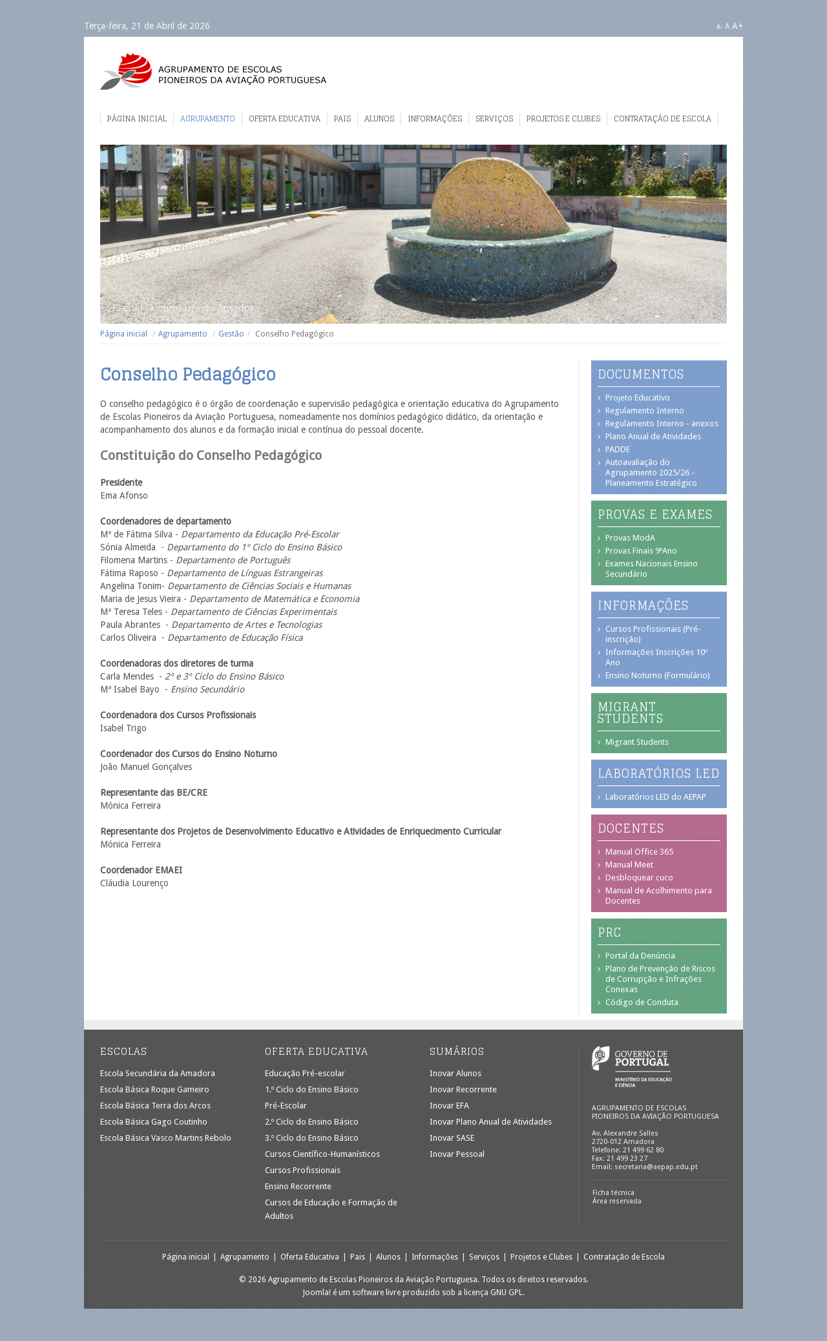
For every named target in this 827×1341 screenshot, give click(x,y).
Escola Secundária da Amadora (157, 1073)
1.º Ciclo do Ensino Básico (312, 1089)
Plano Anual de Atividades (653, 436)
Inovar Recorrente (463, 1089)
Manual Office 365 (639, 852)
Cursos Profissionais (302, 1170)
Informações (435, 118)
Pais (342, 118)
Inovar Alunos (455, 1073)
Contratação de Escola (662, 118)
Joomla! (317, 1292)
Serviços (494, 118)
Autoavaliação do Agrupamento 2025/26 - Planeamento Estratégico (651, 472)
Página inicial (137, 118)
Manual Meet (629, 864)
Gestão (231, 333)
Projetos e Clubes (563, 118)
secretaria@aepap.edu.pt (656, 1167)
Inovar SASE (452, 1138)
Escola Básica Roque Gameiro (154, 1089)
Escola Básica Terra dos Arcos (155, 1105)
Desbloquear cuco (639, 877)
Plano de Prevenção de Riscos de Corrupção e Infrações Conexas (660, 979)
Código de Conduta (641, 1002)
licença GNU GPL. (494, 1292)
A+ (737, 26)
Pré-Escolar (286, 1105)
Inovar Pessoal (457, 1154)
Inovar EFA (449, 1105)
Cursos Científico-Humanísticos (322, 1154)
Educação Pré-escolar (305, 1073)
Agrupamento (207, 118)
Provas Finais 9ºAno (641, 551)
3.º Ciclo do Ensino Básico (312, 1138)
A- (719, 26)
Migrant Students (637, 742)
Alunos (379, 118)
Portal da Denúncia (640, 956)
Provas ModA (630, 538)
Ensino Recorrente (298, 1186)
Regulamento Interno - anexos (661, 423)
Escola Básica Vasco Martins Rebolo (165, 1138)
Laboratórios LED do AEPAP (655, 797)
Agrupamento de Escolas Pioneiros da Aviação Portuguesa (213, 71)
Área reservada (617, 1201)
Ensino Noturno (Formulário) (657, 675)
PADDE (617, 449)
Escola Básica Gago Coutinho (153, 1122)
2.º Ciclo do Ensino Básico (312, 1122)
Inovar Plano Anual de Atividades (491, 1122)
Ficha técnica (613, 1193)
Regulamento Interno (644, 410)
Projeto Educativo (637, 397)
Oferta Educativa (284, 118)
